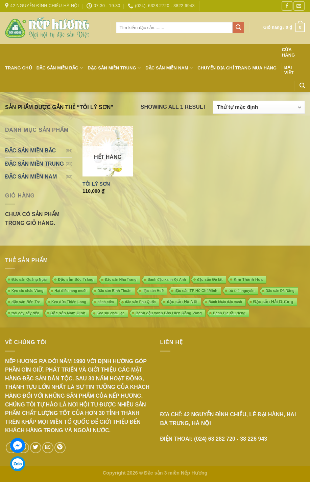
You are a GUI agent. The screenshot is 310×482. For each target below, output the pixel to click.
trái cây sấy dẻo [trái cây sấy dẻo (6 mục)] (25, 313)
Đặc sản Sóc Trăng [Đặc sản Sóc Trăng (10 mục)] (76, 279)
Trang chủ (18, 67)
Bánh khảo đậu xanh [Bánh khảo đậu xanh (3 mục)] (225, 302)
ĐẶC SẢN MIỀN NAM (169, 68)
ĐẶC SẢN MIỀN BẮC (60, 68)
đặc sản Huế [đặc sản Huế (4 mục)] (153, 291)
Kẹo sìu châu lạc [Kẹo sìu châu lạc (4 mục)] (110, 313)
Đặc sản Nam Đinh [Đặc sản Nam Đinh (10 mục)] (68, 313)
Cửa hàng (288, 52)
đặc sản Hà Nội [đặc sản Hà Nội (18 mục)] (182, 301)
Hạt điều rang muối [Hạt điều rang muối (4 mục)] (70, 291)
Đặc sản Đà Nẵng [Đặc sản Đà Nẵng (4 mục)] (280, 291)
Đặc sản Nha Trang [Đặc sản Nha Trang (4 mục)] (121, 279)
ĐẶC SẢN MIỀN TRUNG (114, 68)
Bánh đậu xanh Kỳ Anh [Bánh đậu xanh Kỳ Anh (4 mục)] (167, 279)
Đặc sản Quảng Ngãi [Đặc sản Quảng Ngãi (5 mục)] (29, 279)
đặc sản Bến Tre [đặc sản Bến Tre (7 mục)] (25, 302)
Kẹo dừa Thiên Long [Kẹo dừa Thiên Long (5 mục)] (68, 302)
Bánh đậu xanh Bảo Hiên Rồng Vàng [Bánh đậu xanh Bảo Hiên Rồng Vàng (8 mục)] (169, 313)
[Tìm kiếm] (302, 85)
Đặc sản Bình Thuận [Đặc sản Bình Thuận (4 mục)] (114, 291)
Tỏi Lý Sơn (96, 184)
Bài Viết (289, 70)
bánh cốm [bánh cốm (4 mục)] (105, 302)
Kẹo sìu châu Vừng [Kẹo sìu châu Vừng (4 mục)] (27, 291)
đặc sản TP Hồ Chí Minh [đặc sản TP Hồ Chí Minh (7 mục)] (196, 291)
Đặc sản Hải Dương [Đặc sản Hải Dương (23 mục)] (273, 301)
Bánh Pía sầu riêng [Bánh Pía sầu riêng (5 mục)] (229, 313)
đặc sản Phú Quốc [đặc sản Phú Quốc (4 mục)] (140, 302)
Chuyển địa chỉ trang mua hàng (237, 67)
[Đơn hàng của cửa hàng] (259, 107)
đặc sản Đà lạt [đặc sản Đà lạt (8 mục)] (209, 279)
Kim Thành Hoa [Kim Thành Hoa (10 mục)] (248, 279)
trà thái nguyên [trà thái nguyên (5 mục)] (242, 291)
